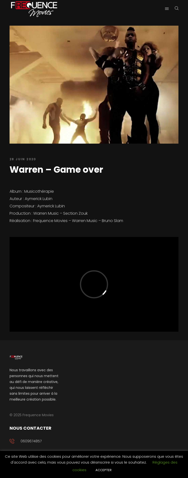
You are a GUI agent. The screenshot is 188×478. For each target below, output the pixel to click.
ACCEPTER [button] (103, 470)
